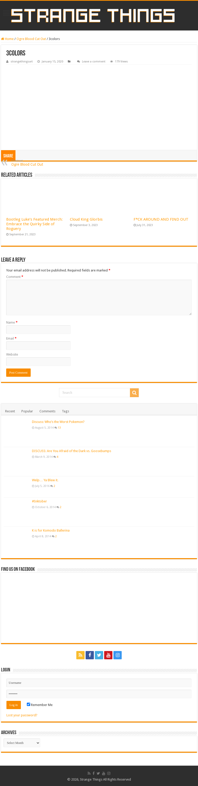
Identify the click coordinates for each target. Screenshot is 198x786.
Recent (10, 411)
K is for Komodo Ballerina (51, 530)
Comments (47, 411)
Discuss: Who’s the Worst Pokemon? (58, 422)
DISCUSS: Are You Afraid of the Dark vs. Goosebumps (71, 451)
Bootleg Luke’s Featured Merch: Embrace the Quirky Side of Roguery (34, 224)
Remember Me (40, 705)
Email (11, 338)
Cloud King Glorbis (86, 219)
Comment (14, 277)
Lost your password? (21, 715)
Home (7, 39)
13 (59, 427)
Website (12, 354)
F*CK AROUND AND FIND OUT (161, 219)
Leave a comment (93, 61)
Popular (27, 411)
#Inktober (39, 501)
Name (12, 322)
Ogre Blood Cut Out (31, 39)
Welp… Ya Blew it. (45, 480)
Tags (65, 411)
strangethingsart (22, 61)
